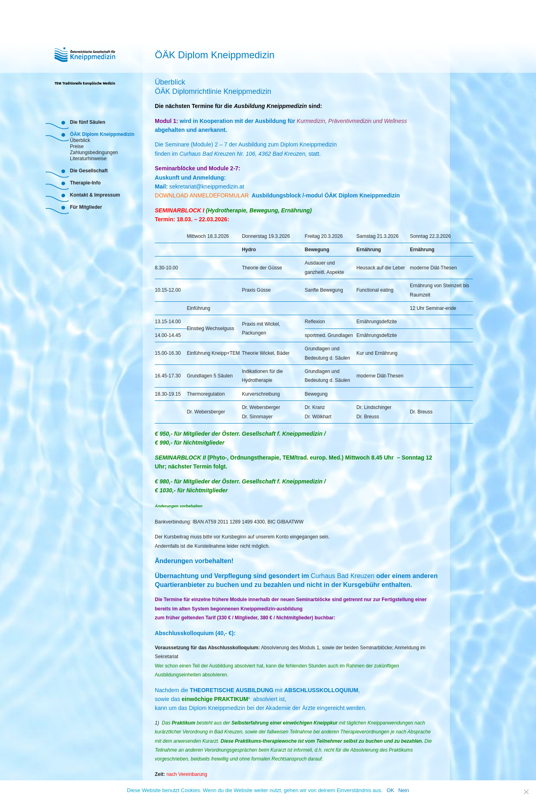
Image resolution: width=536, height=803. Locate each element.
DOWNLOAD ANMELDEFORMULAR (202, 195)
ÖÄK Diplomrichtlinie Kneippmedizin (213, 91)
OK (390, 790)
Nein (403, 790)
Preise (77, 146)
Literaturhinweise (88, 158)
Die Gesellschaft (89, 171)
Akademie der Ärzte (290, 708)
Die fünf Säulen (87, 122)
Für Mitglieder (86, 207)
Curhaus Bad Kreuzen (342, 575)
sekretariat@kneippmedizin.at (206, 186)
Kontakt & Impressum (95, 195)
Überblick (80, 140)
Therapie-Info (85, 183)
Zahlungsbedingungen (94, 152)
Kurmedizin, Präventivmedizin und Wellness (352, 121)
